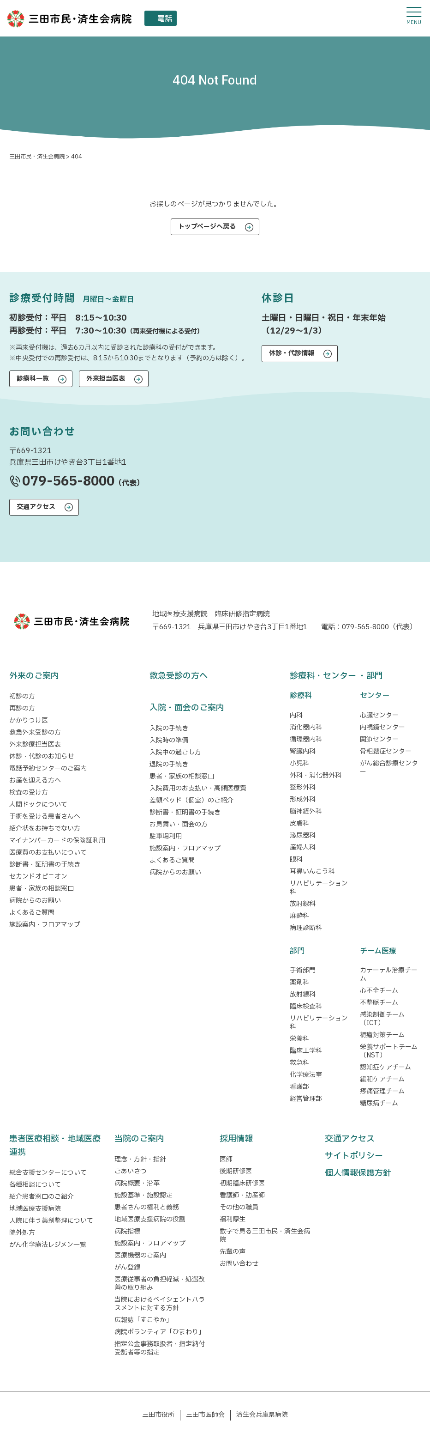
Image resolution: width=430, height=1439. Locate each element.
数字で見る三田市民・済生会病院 (265, 1235)
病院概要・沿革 (137, 1183)
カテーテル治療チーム (389, 974)
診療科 (301, 695)
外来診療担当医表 (35, 744)
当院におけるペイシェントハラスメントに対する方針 (159, 1304)
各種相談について (35, 1185)
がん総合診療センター (389, 768)
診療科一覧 (33, 378)
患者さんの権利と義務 (146, 1207)
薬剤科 (299, 982)
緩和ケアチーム (382, 1079)
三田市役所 (158, 1415)
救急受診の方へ (178, 676)
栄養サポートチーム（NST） (389, 1051)
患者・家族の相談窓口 (41, 888)
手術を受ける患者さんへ (44, 816)
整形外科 (303, 787)
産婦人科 (303, 847)
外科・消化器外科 (315, 775)
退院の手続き (168, 764)
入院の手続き (168, 728)
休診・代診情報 (291, 353)
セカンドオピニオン (38, 876)
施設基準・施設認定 (143, 1195)
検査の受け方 (28, 792)
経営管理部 (306, 1099)
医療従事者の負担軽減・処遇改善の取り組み (159, 1284)
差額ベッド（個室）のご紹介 (191, 800)
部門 (297, 951)
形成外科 (303, 799)
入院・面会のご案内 (186, 708)
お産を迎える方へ (35, 780)
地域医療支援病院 (35, 1209)
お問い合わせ (239, 1264)
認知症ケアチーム (385, 1067)
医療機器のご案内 (140, 1255)
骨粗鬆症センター (386, 751)
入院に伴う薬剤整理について (51, 1221)
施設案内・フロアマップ (44, 924)
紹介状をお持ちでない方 (44, 828)
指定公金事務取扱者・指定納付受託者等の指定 (159, 1348)
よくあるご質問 (31, 912)
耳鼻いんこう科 (312, 871)
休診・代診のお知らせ (41, 756)
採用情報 (236, 1139)
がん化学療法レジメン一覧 (47, 1245)
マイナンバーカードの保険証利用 (57, 840)
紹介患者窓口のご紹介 (41, 1197)
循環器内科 (306, 739)
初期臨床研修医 (242, 1183)
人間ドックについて (38, 804)
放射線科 (303, 904)
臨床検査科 (306, 1006)
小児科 (299, 763)
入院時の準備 (168, 740)
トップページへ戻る (207, 226)
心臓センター (379, 715)
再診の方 (22, 708)
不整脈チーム (379, 1003)
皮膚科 (299, 823)
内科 (296, 715)
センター (374, 695)
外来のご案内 (34, 676)
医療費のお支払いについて (48, 852)
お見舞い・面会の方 (178, 824)
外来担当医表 (105, 378)
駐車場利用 (165, 836)
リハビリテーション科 (319, 888)
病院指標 (127, 1231)
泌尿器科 (303, 835)
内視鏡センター (382, 727)
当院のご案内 (139, 1139)
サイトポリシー (354, 1156)
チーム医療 (378, 951)
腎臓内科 (303, 751)
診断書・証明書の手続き (44, 864)
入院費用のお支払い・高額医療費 (197, 788)
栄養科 (299, 1039)
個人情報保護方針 (358, 1173)
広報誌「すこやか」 (143, 1320)
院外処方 (22, 1233)
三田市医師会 (205, 1415)
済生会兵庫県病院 (262, 1415)
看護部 (299, 1087)
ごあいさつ (130, 1171)
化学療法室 (306, 1075)
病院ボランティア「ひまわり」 (161, 1332)
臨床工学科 (306, 1051)
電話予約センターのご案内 (48, 768)
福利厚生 (232, 1219)
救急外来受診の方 (35, 732)
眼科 (296, 859)
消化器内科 (306, 727)
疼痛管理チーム (382, 1091)
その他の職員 (239, 1207)
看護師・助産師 (242, 1195)
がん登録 (127, 1267)
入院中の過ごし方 (175, 752)
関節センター (379, 739)
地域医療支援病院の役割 (149, 1219)
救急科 (299, 1063)
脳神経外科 (306, 811)
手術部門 (303, 970)
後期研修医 (236, 1171)
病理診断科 (306, 928)
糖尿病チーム (379, 1103)
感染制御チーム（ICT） (382, 1019)
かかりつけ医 (28, 720)
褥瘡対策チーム (382, 1035)
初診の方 (22, 696)
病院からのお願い (35, 900)
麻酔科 (299, 916)
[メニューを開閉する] (414, 16)
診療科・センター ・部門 (336, 676)
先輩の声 (232, 1252)
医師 (226, 1159)
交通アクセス (36, 507)
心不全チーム (379, 991)
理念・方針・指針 (140, 1159)
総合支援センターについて (48, 1173)
